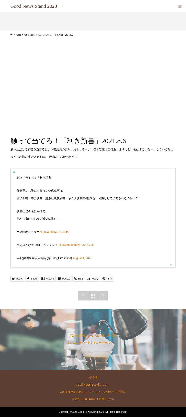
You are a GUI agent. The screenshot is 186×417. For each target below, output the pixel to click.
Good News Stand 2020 (33, 6)
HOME (93, 377)
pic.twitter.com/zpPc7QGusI (76, 244)
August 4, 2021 (82, 258)
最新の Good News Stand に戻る (93, 398)
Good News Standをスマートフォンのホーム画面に (93, 391)
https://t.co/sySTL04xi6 (53, 231)
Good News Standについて (93, 384)
